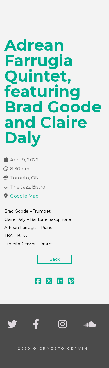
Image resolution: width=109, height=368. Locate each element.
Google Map (24, 196)
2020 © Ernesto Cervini (54, 348)
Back (54, 259)
